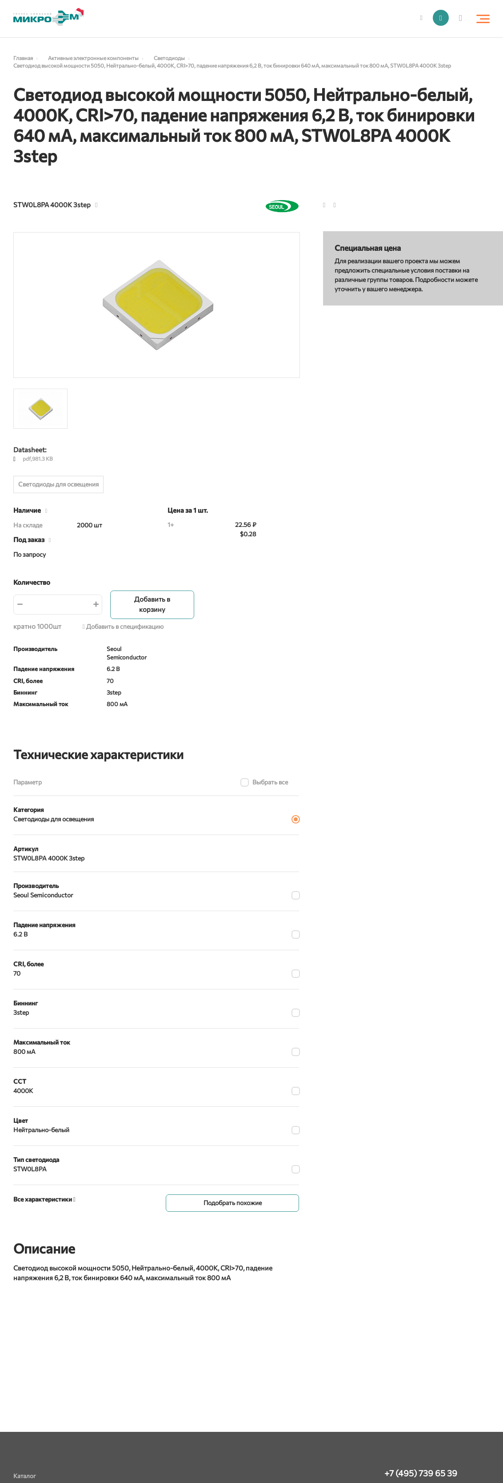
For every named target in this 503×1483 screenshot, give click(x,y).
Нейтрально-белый (41, 1129)
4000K (23, 1090)
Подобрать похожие (233, 1202)
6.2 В (20, 933)
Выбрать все (270, 781)
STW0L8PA (30, 1168)
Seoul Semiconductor (43, 894)
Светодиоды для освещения (58, 484)
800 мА (24, 1051)
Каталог (24, 1475)
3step (21, 1012)
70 (16, 973)
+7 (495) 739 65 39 (420, 1473)
